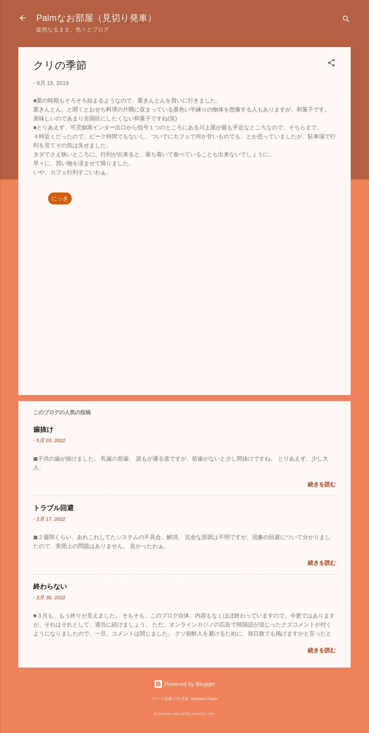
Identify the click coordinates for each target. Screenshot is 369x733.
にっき (60, 198)
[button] (331, 64)
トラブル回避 (53, 508)
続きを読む (322, 484)
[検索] (346, 20)
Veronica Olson (204, 698)
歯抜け (43, 429)
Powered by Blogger (184, 684)
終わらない (50, 586)
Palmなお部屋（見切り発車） (96, 18)
